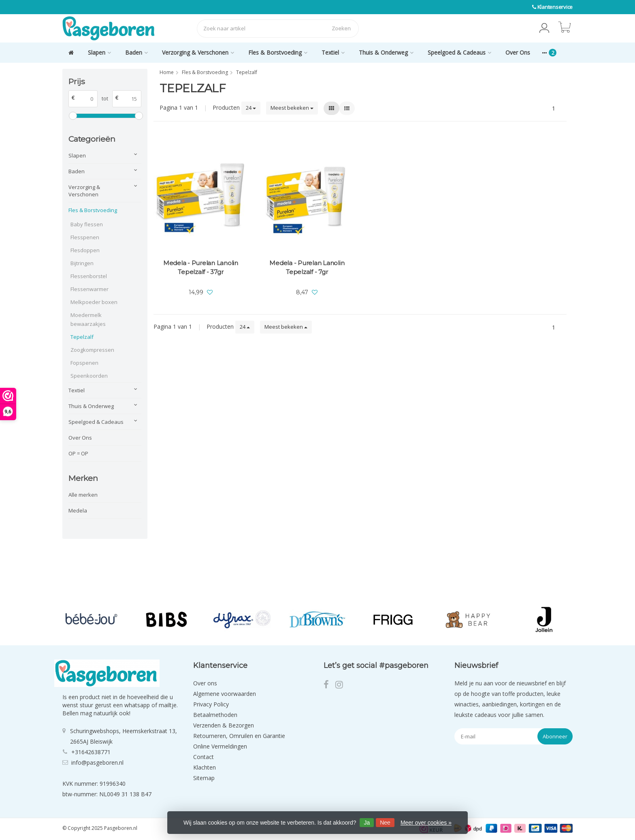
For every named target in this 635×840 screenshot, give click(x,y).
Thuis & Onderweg (386, 52)
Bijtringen (82, 263)
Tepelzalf (82, 336)
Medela (77, 510)
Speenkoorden (89, 375)
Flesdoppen (85, 250)
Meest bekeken (292, 107)
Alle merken (83, 494)
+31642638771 (91, 752)
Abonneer (555, 736)
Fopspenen (84, 362)
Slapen (99, 52)
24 (251, 107)
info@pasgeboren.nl (97, 762)
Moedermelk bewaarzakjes (88, 319)
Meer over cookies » (426, 822)
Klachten (204, 767)
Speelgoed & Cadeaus (459, 52)
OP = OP (78, 453)
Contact (203, 757)
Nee (385, 822)
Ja (367, 822)
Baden (136, 52)
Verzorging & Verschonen (198, 52)
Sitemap (204, 778)
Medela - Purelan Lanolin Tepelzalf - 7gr (306, 267)
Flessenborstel (88, 276)
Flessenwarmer (89, 289)
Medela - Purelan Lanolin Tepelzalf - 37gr (200, 267)
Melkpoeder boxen (93, 302)
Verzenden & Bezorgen (223, 725)
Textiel (333, 52)
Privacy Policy (211, 704)
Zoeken (341, 28)
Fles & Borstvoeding (277, 52)
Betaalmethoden (215, 715)
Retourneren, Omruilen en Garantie (239, 736)
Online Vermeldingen (220, 746)
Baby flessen (86, 224)
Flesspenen (84, 237)
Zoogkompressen (92, 349)
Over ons (205, 683)
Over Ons (517, 52)
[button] (544, 28)
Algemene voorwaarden (224, 694)
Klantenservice (555, 7)
